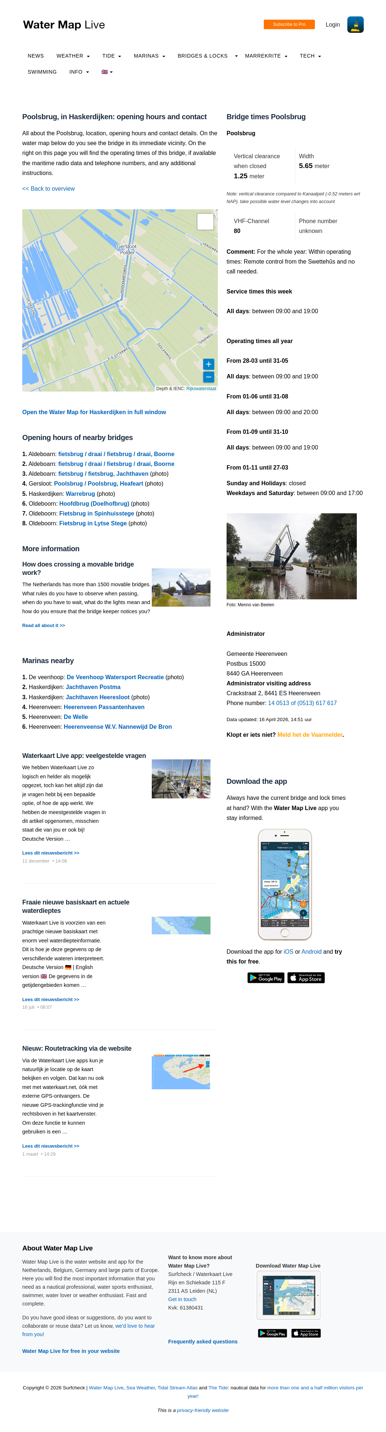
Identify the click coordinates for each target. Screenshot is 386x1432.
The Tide (218, 1387)
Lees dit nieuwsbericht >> (50, 853)
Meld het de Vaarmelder (310, 735)
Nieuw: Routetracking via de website (76, 1048)
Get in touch (182, 1299)
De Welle (76, 717)
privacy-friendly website (203, 1410)
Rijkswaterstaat (201, 388)
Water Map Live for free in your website (71, 1351)
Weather (73, 56)
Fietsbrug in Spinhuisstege (96, 513)
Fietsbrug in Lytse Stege (93, 523)
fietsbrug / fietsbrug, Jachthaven (103, 474)
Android (311, 952)
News (36, 56)
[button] (205, 222)
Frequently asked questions (203, 1342)
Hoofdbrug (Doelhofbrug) (94, 504)
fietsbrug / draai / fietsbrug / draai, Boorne (116, 454)
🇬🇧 (107, 72)
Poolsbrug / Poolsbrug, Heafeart (98, 483)
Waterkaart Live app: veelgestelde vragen (84, 755)
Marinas (149, 56)
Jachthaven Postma (93, 687)
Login (333, 25)
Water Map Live (106, 1387)
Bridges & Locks (203, 56)
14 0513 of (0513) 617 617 (302, 703)
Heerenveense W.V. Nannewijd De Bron (118, 727)
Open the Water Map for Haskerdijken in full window (94, 412)
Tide (111, 56)
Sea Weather (140, 1387)
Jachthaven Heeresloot (98, 697)
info (79, 72)
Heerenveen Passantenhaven (104, 707)
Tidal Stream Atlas (178, 1387)
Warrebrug (80, 494)
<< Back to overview (48, 189)
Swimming (42, 72)
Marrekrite (266, 56)
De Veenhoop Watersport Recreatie (115, 677)
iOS (289, 952)
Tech (310, 56)
